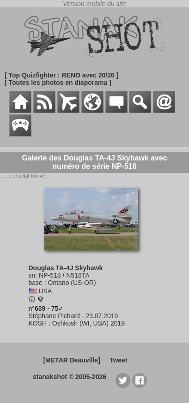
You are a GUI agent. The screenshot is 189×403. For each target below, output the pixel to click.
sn (32, 275)
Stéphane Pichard (54, 316)
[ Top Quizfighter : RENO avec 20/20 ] (61, 75)
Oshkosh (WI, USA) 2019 (88, 323)
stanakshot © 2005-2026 (69, 376)
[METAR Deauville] (71, 360)
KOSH (38, 323)
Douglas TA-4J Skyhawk (66, 268)
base (36, 282)
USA (45, 291)
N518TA (77, 275)
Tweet (119, 360)
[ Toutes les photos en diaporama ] (58, 82)
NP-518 (50, 275)
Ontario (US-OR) (72, 282)
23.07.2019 (101, 316)
